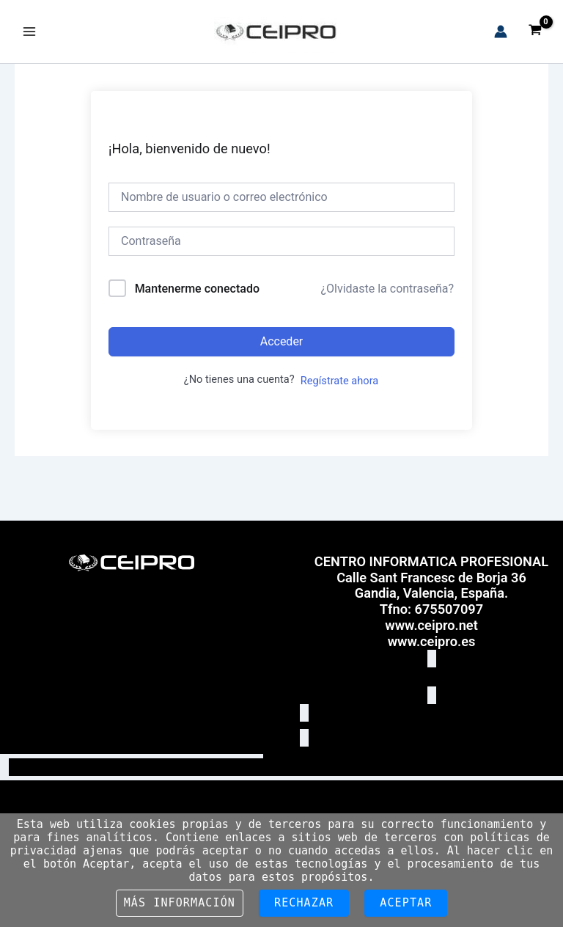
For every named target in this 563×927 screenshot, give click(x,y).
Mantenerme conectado (197, 289)
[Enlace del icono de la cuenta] (500, 31)
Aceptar (406, 902)
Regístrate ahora (339, 380)
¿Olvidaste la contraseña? (387, 289)
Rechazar (304, 902)
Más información (179, 902)
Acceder (281, 341)
